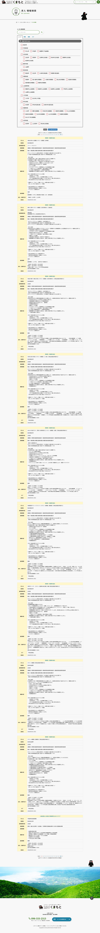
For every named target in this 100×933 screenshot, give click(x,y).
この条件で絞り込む (53, 129)
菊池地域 (24, 70)
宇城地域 (24, 48)
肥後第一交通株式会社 (50, 138)
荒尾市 (32, 57)
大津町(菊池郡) (42, 73)
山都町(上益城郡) (28, 92)
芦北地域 (24, 101)
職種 (29, 36)
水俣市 (25, 105)
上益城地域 (24, 86)
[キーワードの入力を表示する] (86, 2)
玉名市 (25, 57)
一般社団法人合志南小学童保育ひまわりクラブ (50, 816)
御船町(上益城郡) (28, 89)
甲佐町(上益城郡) (66, 89)
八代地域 (24, 95)
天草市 (25, 123)
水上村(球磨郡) (69, 111)
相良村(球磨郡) (27, 114)
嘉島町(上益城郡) (41, 89)
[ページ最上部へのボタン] (91, 898)
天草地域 (24, 120)
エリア (19, 37)
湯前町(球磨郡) (58, 111)
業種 (25, 36)
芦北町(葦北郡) (35, 105)
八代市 (25, 98)
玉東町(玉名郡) (42, 57)
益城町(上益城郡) (53, 89)
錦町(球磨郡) (34, 111)
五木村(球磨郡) (39, 114)
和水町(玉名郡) (53, 57)
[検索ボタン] (98, 2)
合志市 (32, 73)
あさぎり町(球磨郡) (29, 117)
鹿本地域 (24, 64)
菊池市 (25, 73)
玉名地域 (24, 54)
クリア (45, 129)
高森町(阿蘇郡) (70, 79)
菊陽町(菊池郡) (53, 73)
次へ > (61, 134)
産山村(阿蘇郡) (59, 79)
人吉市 (25, 111)
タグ (33, 36)
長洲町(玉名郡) (27, 60)
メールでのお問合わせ (60, 919)
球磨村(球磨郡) (62, 114)
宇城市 (32, 51)
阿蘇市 (25, 79)
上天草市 (33, 123)
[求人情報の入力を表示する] (75, 2)
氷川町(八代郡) (35, 98)
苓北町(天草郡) (43, 123)
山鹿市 (25, 67)
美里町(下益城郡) (42, 51)
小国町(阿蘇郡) (47, 79)
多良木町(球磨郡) (45, 111)
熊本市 (23, 45)
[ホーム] (16, 22)
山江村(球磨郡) (51, 114)
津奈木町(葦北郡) (47, 105)
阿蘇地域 (24, 76)
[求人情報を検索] (81, 2)
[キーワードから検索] (91, 2)
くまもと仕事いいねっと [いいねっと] (24, 22)
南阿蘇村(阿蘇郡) (28, 82)
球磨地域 (24, 108)
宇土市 (25, 51)
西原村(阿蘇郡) (40, 82)
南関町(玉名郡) (65, 57)
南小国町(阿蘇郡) (35, 79)
